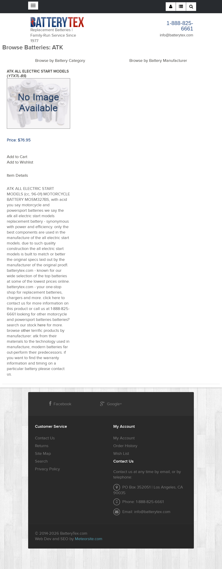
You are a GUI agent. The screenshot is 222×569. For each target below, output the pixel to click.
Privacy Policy (47, 469)
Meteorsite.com (88, 538)
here (41, 325)
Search (41, 461)
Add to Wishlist (20, 162)
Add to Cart (17, 156)
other (25, 330)
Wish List (121, 453)
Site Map (43, 453)
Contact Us (45, 438)
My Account (124, 438)
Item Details (17, 175)
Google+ (111, 403)
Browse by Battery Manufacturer (158, 60)
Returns (41, 445)
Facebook (60, 403)
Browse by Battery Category (60, 60)
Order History (125, 445)
